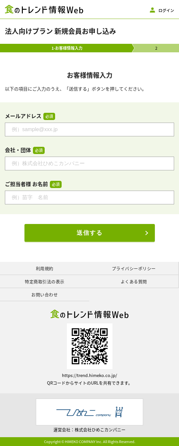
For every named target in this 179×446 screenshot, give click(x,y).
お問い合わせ (44, 294)
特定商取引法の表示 (45, 281)
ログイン (166, 10)
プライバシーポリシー (134, 268)
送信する (90, 233)
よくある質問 (134, 281)
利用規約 (44, 268)
